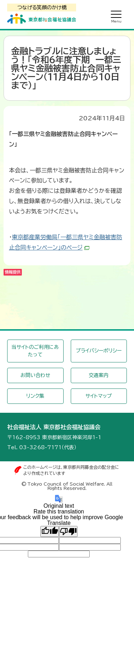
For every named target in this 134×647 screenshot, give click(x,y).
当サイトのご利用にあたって (35, 351)
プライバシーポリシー (98, 350)
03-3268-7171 (40, 447)
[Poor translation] (68, 531)
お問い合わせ (35, 375)
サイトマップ (98, 395)
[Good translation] (49, 531)
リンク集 (35, 395)
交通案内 (99, 375)
